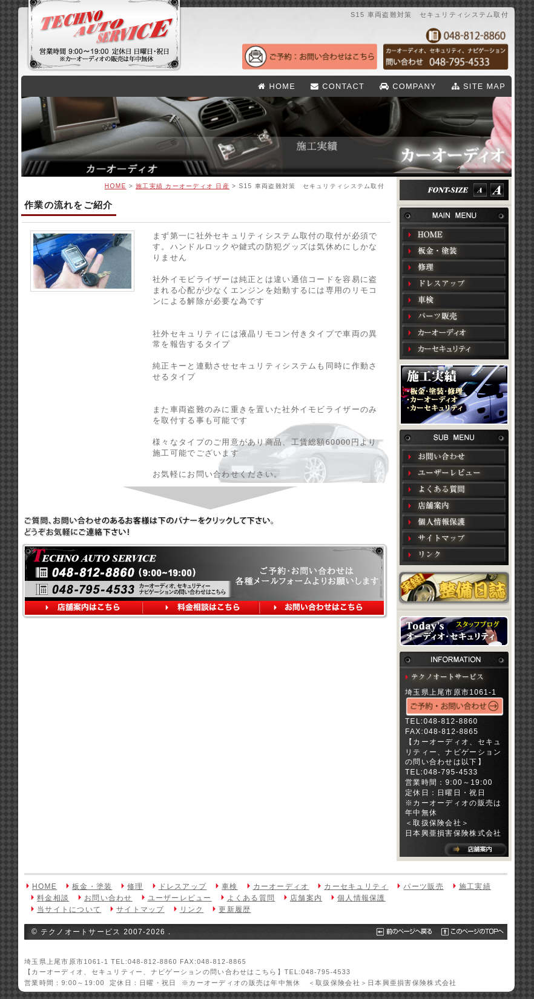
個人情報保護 (454, 521)
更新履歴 (235, 909)
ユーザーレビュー (454, 472)
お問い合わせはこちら (321, 608)
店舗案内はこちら (86, 608)
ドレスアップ (454, 283)
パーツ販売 (454, 316)
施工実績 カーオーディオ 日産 (182, 186)
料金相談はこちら (202, 608)
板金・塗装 (454, 250)
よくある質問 (454, 489)
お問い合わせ (454, 456)
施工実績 (454, 394)
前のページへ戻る (400, 932)
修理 (454, 267)
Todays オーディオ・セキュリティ (454, 631)
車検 (454, 299)
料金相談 (53, 898)
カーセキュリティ (454, 348)
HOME (276, 86)
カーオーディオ (454, 332)
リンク (454, 554)
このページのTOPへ (464, 932)
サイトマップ (454, 538)
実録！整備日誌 (454, 587)
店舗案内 (454, 505)
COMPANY (408, 86)
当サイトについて (69, 909)
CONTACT (337, 86)
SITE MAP (479, 86)
